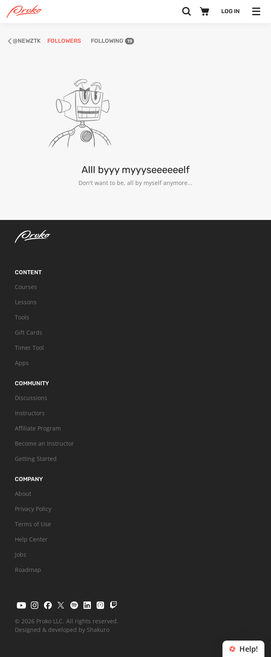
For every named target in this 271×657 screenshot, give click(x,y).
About (23, 493)
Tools (22, 317)
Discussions (31, 398)
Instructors (30, 413)
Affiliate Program (38, 428)
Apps (22, 363)
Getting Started (36, 459)
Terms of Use (33, 524)
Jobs (20, 554)
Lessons (26, 302)
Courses (26, 287)
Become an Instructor (44, 443)
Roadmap (28, 570)
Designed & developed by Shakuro (62, 630)
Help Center (31, 539)
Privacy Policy (33, 509)
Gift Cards (28, 332)
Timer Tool (29, 348)
